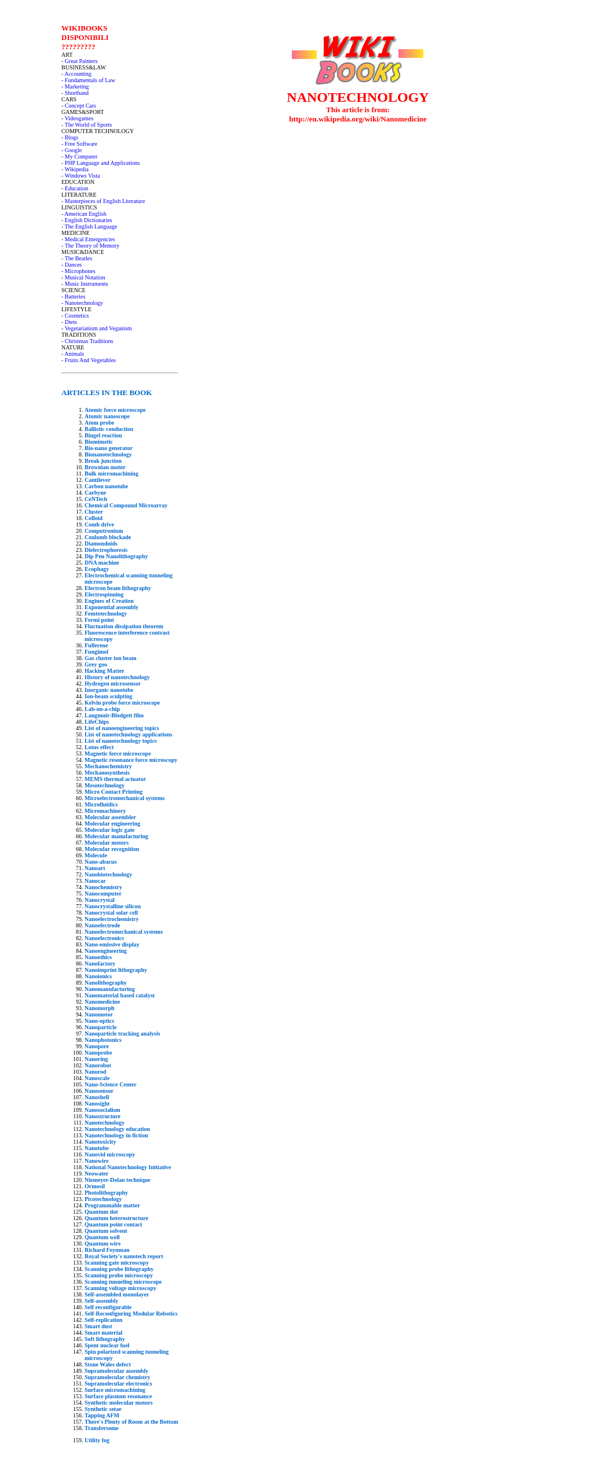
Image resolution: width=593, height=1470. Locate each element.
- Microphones (78, 271)
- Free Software (79, 144)
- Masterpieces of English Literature (103, 201)
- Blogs (69, 137)
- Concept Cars (78, 105)
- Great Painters (79, 61)
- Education (74, 188)
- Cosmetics (75, 315)
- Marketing (75, 86)
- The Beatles (76, 258)
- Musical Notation (83, 277)
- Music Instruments (84, 284)
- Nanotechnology (82, 303)
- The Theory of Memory (90, 245)
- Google (71, 150)
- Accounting (76, 74)
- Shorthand (75, 93)
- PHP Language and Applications (100, 163)
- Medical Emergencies (88, 239)
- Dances (71, 264)
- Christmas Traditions (87, 341)
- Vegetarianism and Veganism (96, 328)
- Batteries (73, 296)
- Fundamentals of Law (88, 80)
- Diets (69, 322)
